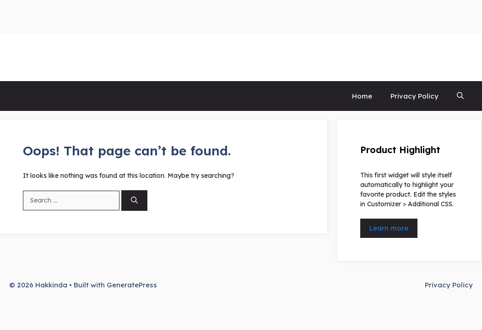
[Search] (134, 200)
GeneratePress (132, 284)
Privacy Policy (414, 96)
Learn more (388, 228)
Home (362, 96)
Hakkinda (38, 57)
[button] (460, 96)
